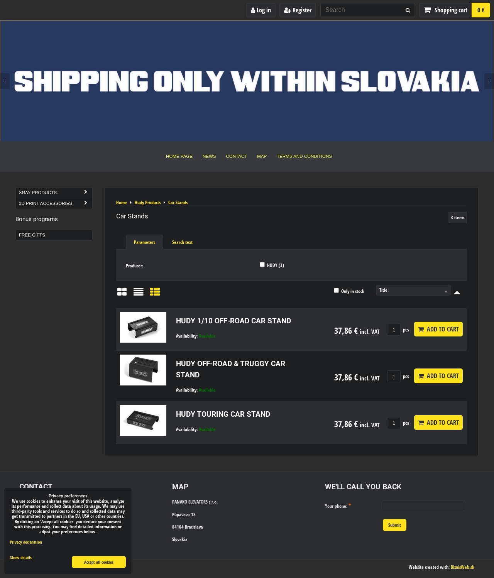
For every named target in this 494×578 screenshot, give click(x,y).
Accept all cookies (98, 562)
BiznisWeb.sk (462, 567)
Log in (261, 10)
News (209, 156)
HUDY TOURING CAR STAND (223, 414)
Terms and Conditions (304, 156)
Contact (236, 156)
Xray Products (55, 193)
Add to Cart (438, 329)
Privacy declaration (26, 542)
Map (262, 156)
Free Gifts (32, 235)
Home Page (179, 156)
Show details (21, 557)
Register (297, 10)
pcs (398, 329)
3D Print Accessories (55, 203)
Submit (394, 525)
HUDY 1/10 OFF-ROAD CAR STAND (233, 320)
